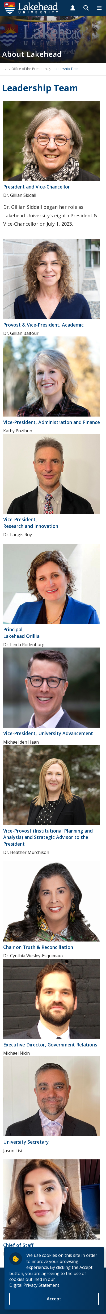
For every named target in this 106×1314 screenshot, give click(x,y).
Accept (54, 1299)
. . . (5, 68)
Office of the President (29, 68)
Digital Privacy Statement (34, 1285)
